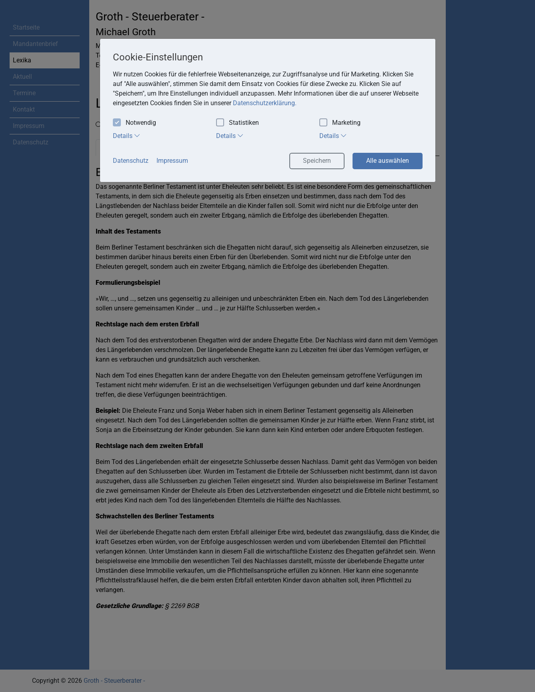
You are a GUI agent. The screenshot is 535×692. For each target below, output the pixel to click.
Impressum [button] (172, 160)
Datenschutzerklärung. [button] (265, 103)
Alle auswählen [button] (387, 160)
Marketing (340, 123)
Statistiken (237, 123)
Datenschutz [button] (130, 160)
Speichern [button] (317, 160)
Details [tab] (126, 136)
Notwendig (134, 123)
